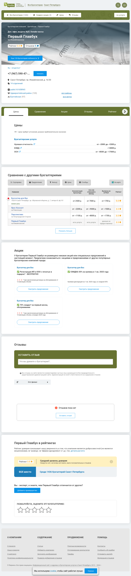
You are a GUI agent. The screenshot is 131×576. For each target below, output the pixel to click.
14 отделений (16, 83)
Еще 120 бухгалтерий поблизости (25, 58)
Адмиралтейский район (21, 93)
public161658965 (17, 89)
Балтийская (15, 97)
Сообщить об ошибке (106, 550)
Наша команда (13, 550)
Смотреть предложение (38, 289)
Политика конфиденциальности (16, 559)
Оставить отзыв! (65, 416)
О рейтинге (12, 554)
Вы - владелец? (14, 68)
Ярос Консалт (17, 208)
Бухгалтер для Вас (19, 198)
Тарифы (70, 554)
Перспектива (17, 214)
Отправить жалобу (105, 554)
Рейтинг (112, 111)
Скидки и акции (42, 15)
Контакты (101, 546)
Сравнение (40, 111)
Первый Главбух (18, 221)
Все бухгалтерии (17, 15)
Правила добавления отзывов (50, 558)
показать (40, 74)
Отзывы (73, 15)
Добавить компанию (46, 550)
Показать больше (65, 231)
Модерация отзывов (106, 558)
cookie (53, 571)
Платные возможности (77, 546)
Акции (64, 111)
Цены (60, 15)
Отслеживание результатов (79, 550)
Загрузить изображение (47, 554)
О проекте (11, 546)
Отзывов (31, 46)
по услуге (120, 15)
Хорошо (91, 571)
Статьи (40, 546)
